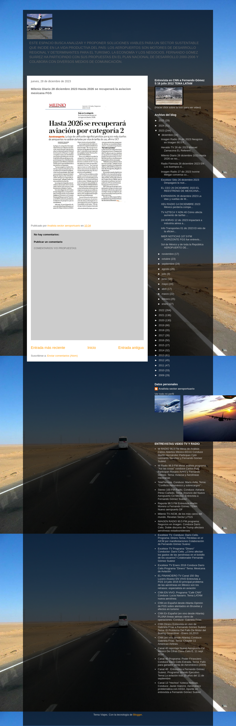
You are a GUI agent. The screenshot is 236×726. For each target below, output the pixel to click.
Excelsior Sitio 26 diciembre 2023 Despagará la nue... (180, 181)
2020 (162, 320)
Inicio (92, 348)
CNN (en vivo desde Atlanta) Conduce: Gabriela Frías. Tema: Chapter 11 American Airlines (180, 640)
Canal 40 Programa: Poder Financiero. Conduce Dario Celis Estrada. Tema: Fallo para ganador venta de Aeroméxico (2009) (182, 661)
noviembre (168, 253)
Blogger (137, 714)
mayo (165, 283)
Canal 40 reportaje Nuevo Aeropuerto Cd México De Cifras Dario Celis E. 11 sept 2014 (181, 651)
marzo (166, 293)
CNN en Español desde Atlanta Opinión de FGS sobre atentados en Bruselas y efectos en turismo (180, 606)
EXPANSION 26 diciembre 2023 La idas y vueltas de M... (181, 197)
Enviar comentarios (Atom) (62, 355)
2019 (162, 325)
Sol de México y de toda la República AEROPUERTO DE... (182, 246)
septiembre (168, 263)
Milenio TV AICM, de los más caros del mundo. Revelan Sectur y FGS (180, 515)
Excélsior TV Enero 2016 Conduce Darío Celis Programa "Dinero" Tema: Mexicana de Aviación (181, 568)
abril (164, 288)
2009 (162, 375)
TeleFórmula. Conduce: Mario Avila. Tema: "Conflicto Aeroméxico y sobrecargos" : (182, 484)
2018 (162, 330)
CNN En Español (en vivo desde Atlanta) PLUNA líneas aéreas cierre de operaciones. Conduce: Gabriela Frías (181, 616)
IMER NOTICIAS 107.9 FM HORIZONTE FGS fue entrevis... (181, 238)
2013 (162, 355)
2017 (162, 335)
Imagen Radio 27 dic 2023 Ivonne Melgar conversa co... (180, 173)
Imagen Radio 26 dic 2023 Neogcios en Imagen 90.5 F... (182, 141)
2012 (162, 360)
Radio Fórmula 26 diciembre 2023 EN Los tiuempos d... (182, 165)
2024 (162, 125)
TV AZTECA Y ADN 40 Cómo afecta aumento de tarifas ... (181, 214)
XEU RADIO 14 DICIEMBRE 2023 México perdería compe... (180, 206)
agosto (166, 268)
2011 (162, 365)
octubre (166, 258)
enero (165, 303)
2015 (162, 345)
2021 (162, 315)
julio (164, 273)
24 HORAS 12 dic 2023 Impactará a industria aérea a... (181, 222)
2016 (162, 340)
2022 (162, 310)
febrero (166, 298)
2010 (162, 370)
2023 (162, 130)
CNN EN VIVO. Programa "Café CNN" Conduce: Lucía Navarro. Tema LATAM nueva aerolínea (180, 595)
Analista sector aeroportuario (176, 388)
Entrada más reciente (48, 348)
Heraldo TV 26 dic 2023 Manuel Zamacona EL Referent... (179, 149)
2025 (162, 120)
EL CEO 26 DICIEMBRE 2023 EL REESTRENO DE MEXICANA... (181, 189)
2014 (162, 350)
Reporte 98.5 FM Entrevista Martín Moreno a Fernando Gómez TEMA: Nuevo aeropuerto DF (178, 506)
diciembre (168, 134)
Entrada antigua (131, 348)
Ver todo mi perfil (164, 393)
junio (165, 278)
